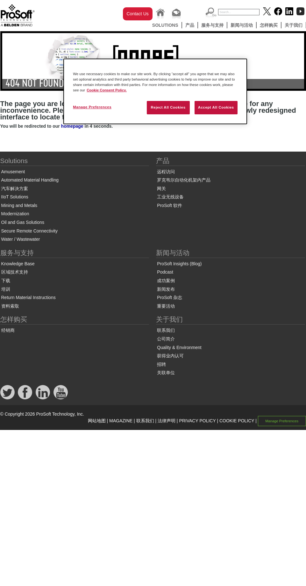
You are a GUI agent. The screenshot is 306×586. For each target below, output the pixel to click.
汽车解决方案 (14, 188)
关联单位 (166, 372)
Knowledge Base (18, 263)
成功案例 (166, 280)
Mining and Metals (19, 205)
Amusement (13, 171)
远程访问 (166, 171)
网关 (161, 188)
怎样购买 (269, 25)
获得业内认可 (170, 355)
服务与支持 (212, 25)
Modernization (15, 213)
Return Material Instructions (28, 297)
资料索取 (10, 306)
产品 (189, 25)
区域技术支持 (14, 272)
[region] (155, 91)
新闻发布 (166, 289)
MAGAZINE (120, 420)
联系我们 (166, 330)
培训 (5, 289)
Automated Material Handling (30, 179)
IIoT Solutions (14, 196)
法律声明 (166, 420)
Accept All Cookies (216, 107)
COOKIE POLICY (236, 420)
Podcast (165, 272)
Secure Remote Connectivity (29, 230)
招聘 (161, 364)
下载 (5, 280)
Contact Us (138, 13)
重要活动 (166, 306)
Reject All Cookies (168, 107)
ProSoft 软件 (169, 205)
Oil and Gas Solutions (22, 222)
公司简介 (166, 338)
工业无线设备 (170, 196)
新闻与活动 (242, 25)
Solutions (165, 25)
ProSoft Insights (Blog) (179, 263)
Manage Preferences (281, 421)
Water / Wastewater (20, 239)
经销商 (8, 330)
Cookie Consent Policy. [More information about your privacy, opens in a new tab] (107, 90)
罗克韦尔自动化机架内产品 (183, 179)
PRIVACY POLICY (197, 420)
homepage (72, 126)
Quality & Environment (179, 347)
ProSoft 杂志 (169, 297)
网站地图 (97, 420)
